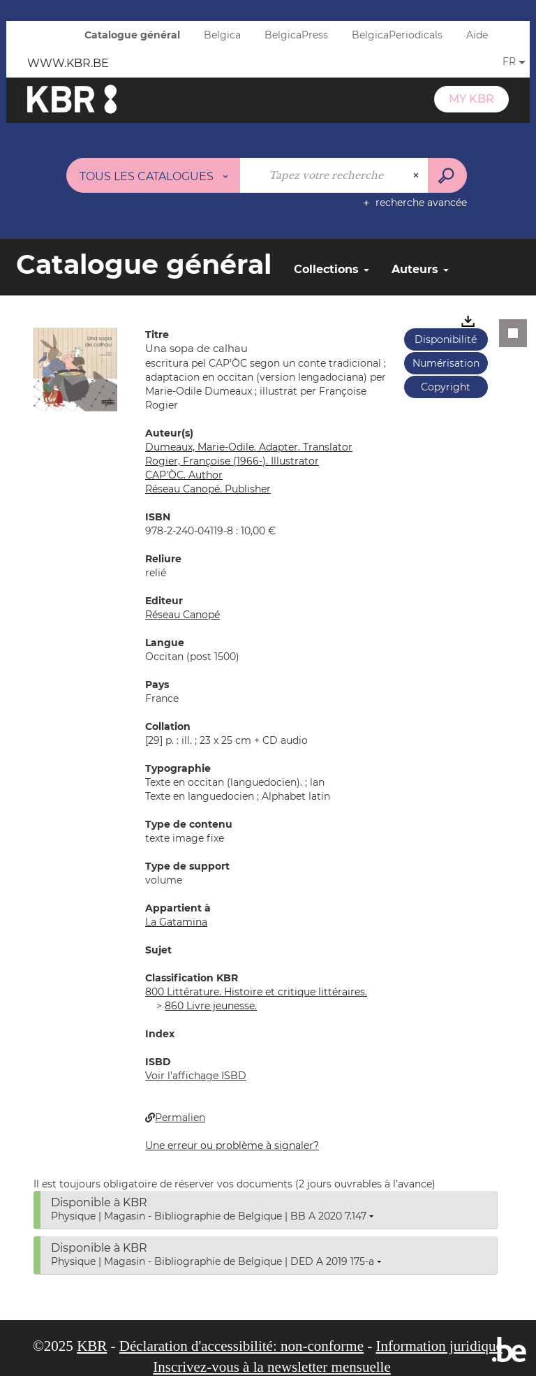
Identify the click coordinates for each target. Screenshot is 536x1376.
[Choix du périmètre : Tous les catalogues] (153, 175)
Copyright (445, 387)
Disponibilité (446, 339)
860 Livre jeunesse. (211, 1006)
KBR (92, 1346)
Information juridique (438, 1346)
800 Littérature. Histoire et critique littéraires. (256, 992)
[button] (75, 369)
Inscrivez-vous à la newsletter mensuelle (272, 1367)
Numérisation (445, 363)
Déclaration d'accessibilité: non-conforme (241, 1346)
